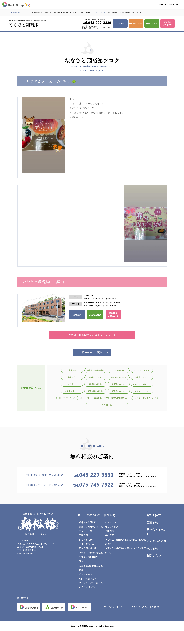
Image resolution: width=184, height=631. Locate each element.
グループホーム (86, 543)
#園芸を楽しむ (118, 391)
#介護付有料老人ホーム (146, 398)
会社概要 (109, 535)
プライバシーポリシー (114, 606)
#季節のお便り (141, 377)
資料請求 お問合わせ (167, 23)
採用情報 (152, 548)
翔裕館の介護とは (87, 522)
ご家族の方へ (85, 574)
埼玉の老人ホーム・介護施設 (40, 12)
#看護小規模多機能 (95, 370)
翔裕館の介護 (126, 12)
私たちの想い (111, 526)
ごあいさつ (110, 522)
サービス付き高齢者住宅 (91, 552)
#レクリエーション (67, 398)
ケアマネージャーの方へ (91, 582)
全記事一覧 (107, 404)
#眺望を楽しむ (95, 384)
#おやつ (72, 384)
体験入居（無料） (136, 23)
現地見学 (120, 23)
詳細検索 (114, 12)
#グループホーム (118, 377)
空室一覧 (138, 12)
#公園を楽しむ (118, 384)
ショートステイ (86, 539)
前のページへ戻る (92, 352)
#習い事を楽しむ (95, 391)
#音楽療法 (72, 370)
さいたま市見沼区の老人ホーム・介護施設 (65, 12)
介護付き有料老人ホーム (91, 526)
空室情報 (152, 522)
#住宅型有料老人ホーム (121, 398)
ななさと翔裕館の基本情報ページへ (92, 335)
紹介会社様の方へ (87, 587)
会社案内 (109, 515)
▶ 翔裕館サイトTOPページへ (19, 12)
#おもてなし (72, 377)
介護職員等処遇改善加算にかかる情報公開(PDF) (125, 550)
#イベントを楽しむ (142, 384)
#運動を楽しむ (95, 377)
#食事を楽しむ (106, 66)
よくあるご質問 (156, 541)
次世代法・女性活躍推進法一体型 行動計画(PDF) (125, 541)
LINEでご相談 (151, 23)
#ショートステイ (142, 370)
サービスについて (89, 515)
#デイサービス (141, 391)
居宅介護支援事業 (87, 548)
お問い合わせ (155, 555)
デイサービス (85, 530)
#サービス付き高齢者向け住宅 (84, 66)
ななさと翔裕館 (85, 12)
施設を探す (153, 515)
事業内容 (109, 530)
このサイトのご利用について (145, 606)
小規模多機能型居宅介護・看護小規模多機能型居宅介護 (91, 563)
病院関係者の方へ (87, 578)
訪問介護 (83, 535)
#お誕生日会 (118, 370)
